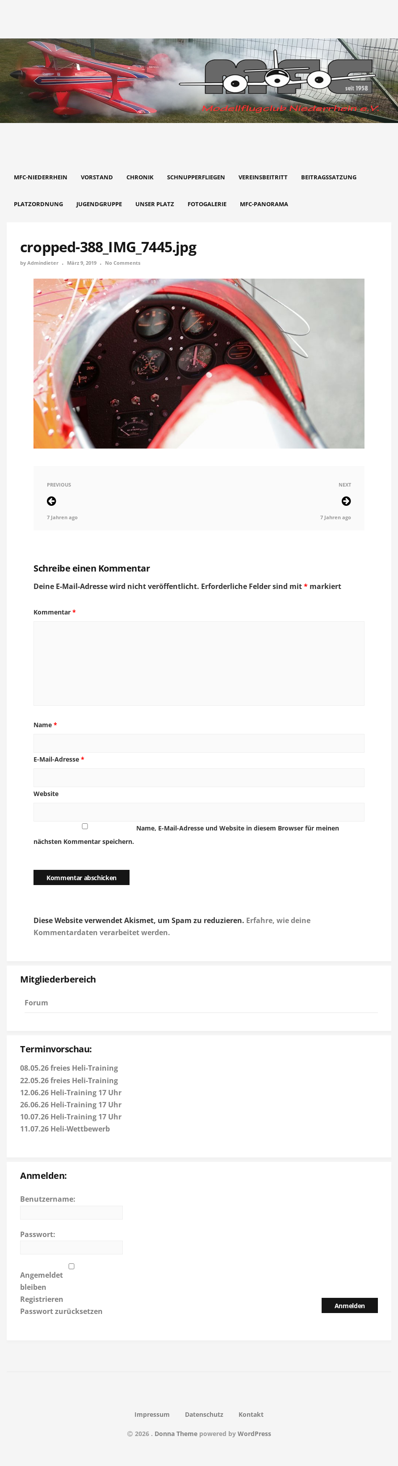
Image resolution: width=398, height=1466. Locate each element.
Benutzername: (47, 1199)
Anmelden (350, 1305)
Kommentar (55, 612)
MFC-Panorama (264, 204)
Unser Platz (154, 204)
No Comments (122, 262)
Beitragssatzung (328, 177)
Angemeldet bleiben (41, 1281)
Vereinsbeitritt (263, 177)
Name (45, 724)
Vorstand (97, 177)
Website (46, 793)
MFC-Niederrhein (40, 177)
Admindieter (43, 262)
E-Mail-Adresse (59, 759)
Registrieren (41, 1299)
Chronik (140, 177)
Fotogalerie (207, 204)
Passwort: (37, 1234)
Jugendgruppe (99, 204)
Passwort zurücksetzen (61, 1311)
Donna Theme (177, 1433)
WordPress (254, 1433)
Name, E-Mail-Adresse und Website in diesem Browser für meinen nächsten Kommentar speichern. (186, 835)
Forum (36, 1003)
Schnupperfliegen (196, 177)
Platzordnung (38, 204)
